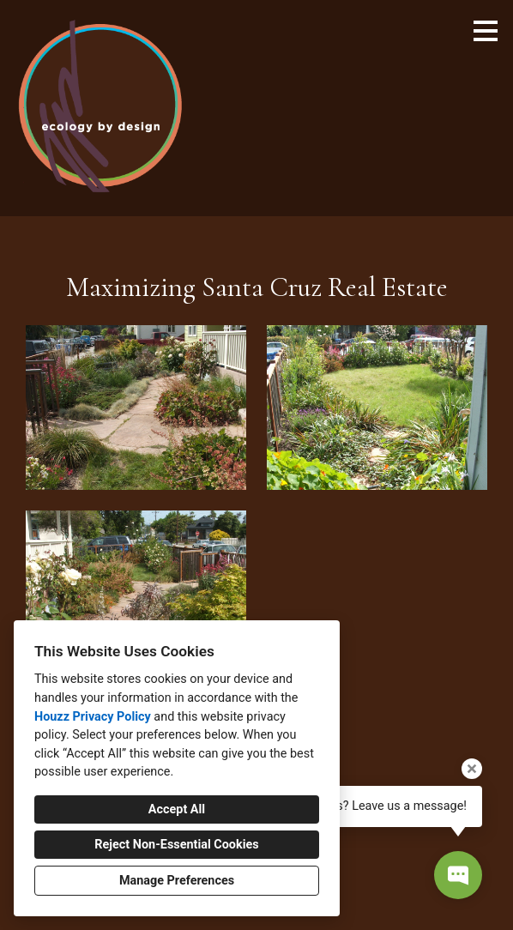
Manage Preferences (176, 880)
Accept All (176, 809)
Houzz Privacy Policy (92, 717)
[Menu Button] (485, 31)
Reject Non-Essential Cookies (176, 844)
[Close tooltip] (472, 768)
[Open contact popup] (458, 875)
